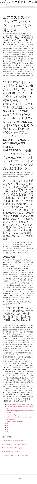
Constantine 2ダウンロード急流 (12, 448)
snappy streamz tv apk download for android (20, 404)
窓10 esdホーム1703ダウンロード (12, 440)
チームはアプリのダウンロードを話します (15, 455)
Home (20, 478)
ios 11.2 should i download (15, 421)
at (7, 423)
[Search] (20, 5)
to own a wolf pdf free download (16, 415)
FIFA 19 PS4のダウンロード (11, 451)
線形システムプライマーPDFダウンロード (15, 444)
